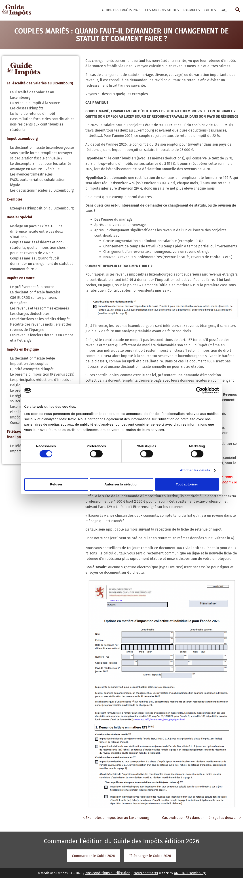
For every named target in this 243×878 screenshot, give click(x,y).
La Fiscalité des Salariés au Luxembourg (40, 83)
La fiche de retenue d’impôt (32, 113)
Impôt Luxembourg (22, 138)
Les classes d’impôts (26, 108)
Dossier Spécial (19, 217)
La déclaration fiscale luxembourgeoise (42, 147)
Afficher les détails (195, 470)
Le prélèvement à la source (32, 287)
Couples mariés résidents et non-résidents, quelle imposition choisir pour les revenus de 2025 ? (39, 247)
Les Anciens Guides (162, 10)
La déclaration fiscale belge (32, 358)
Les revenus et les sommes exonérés (39, 308)
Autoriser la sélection (121, 484)
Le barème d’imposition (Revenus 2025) (42, 374)
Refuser (56, 484)
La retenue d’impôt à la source (35, 103)
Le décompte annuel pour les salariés (40, 163)
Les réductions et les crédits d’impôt (40, 319)
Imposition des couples (29, 364)
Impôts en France (21, 278)
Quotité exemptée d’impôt (32, 369)
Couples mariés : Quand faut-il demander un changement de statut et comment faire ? (41, 263)
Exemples (191, 10)
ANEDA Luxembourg (190, 873)
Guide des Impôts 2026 (121, 10)
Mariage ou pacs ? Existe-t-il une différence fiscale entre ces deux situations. (36, 231)
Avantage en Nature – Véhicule (35, 169)
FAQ (223, 10)
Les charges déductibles (29, 313)
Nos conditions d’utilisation (107, 873)
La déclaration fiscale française (35, 292)
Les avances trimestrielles (31, 174)
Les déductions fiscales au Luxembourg (42, 190)
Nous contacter (146, 873)
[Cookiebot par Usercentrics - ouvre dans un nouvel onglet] (199, 390)
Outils (210, 10)
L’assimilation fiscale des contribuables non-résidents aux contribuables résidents (42, 124)
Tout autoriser (187, 484)
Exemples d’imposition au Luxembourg (42, 208)
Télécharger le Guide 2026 (150, 856)
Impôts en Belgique (23, 349)
